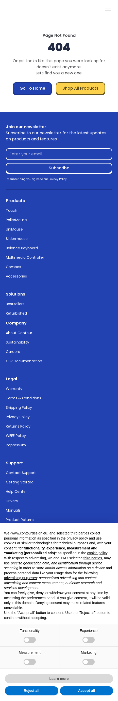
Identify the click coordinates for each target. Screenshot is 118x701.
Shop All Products (80, 88)
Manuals (13, 510)
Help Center (16, 491)
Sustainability (17, 342)
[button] (107, 8)
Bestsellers (15, 303)
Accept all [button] (86, 691)
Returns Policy (18, 426)
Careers (13, 351)
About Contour (19, 332)
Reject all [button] (31, 691)
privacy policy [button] (77, 538)
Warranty (14, 388)
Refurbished (16, 313)
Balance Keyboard (22, 248)
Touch (11, 210)
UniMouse (14, 229)
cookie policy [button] (97, 553)
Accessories (16, 276)
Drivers (12, 500)
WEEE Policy (16, 435)
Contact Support (21, 472)
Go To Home (32, 88)
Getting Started (19, 482)
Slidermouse (17, 238)
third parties (92, 558)
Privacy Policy (18, 416)
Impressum (16, 445)
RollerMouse (16, 219)
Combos (13, 266)
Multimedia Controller (25, 257)
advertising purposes (20, 578)
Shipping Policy (19, 407)
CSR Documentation (24, 361)
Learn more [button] (59, 679)
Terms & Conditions (23, 398)
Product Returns (20, 519)
